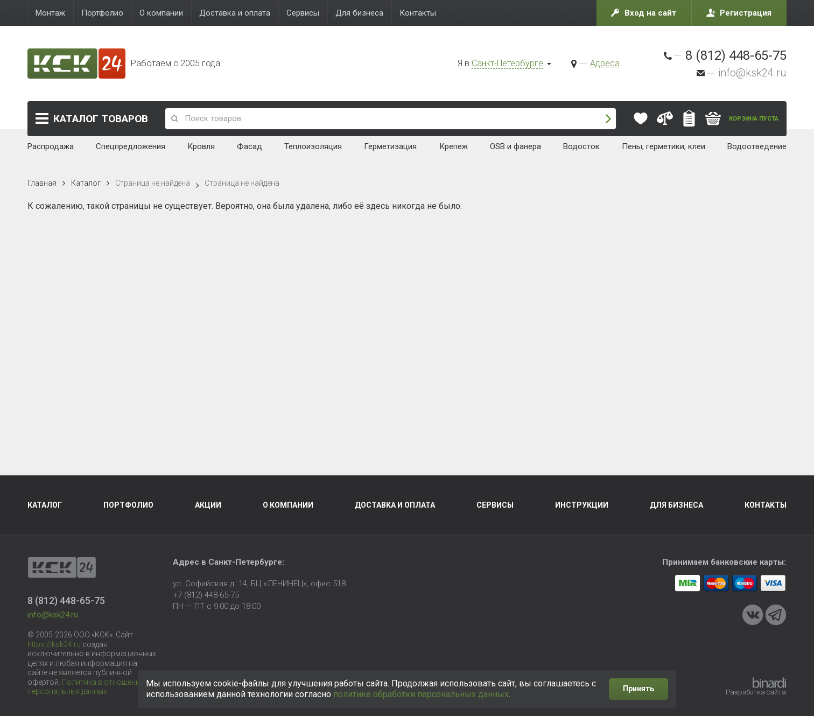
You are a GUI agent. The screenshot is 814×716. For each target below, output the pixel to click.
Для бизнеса (676, 505)
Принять (638, 688)
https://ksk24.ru (54, 644)
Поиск (608, 119)
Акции (208, 505)
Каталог (100, 119)
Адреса (605, 63)
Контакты (766, 505)
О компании (288, 505)
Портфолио (128, 505)
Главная (42, 183)
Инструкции (581, 505)
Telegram (776, 615)
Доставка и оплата (395, 505)
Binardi (769, 682)
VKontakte (752, 615)
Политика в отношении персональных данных (85, 687)
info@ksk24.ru (752, 72)
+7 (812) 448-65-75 (206, 595)
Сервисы (495, 505)
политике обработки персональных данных (421, 694)
